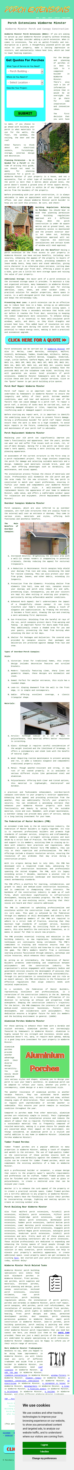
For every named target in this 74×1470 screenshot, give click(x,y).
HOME (37, 18)
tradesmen (9, 1362)
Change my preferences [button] (44, 1458)
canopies (9, 511)
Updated (9, 1435)
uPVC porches (28, 1306)
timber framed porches (45, 1161)
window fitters (58, 1375)
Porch (7, 349)
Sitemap (6, 1433)
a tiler (65, 1386)
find (13, 1212)
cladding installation (16, 1375)
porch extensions (59, 1239)
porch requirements (39, 1330)
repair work (32, 415)
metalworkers (30, 1386)
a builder (50, 1392)
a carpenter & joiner (54, 1383)
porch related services (17, 1327)
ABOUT (50, 18)
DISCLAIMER (66, 18)
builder (57, 74)
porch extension (13, 253)
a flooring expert (37, 1389)
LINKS (44, 18)
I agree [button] (44, 1445)
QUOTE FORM (63, 1333)
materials (26, 130)
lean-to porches (52, 1322)
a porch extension (50, 39)
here (16, 1258)
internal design (25, 153)
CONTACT (57, 18)
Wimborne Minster (56, 349)
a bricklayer (11, 1392)
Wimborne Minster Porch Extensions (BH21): (27, 34)
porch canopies (12, 1306)
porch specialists (33, 368)
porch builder (58, 200)
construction (47, 826)
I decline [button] (44, 1451)
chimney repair (33, 1378)
